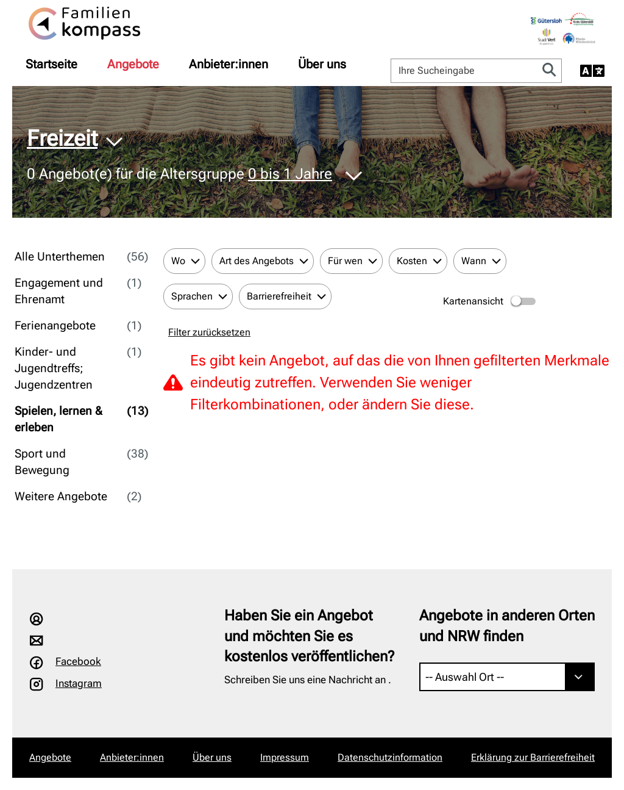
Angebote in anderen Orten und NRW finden (507, 626)
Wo (178, 261)
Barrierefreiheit (279, 296)
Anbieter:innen (228, 64)
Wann (473, 261)
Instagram (78, 683)
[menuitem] (51, 64)
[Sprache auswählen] (592, 71)
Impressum (284, 757)
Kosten (412, 261)
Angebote (133, 64)
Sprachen (192, 296)
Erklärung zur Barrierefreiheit (533, 757)
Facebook (78, 661)
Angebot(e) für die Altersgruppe (179, 174)
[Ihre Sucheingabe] (464, 71)
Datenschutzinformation (390, 757)
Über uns (322, 64)
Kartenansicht (490, 301)
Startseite (51, 64)
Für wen (345, 261)
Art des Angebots (256, 261)
